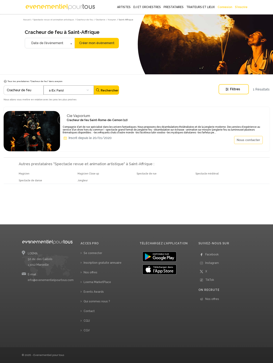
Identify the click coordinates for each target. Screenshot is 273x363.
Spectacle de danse (30, 180)
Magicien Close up (88, 173)
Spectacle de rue (147, 173)
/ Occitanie (99, 20)
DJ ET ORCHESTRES (147, 7)
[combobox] (69, 90)
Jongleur (83, 180)
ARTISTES (124, 7)
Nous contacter (248, 140)
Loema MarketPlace (97, 282)
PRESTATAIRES (174, 7)
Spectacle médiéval (207, 173)
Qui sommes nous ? (97, 301)
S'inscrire (241, 7)
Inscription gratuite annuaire (102, 262)
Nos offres (90, 272)
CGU (87, 320)
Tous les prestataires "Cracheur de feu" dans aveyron (33, 81)
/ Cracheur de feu (84, 20)
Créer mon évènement (96, 43)
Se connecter (93, 253)
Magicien (24, 173)
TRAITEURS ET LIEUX (200, 7)
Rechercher (107, 90)
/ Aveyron (111, 20)
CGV (87, 330)
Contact (89, 311)
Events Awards (94, 291)
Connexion (225, 7)
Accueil (27, 20)
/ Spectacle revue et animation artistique (52, 20)
